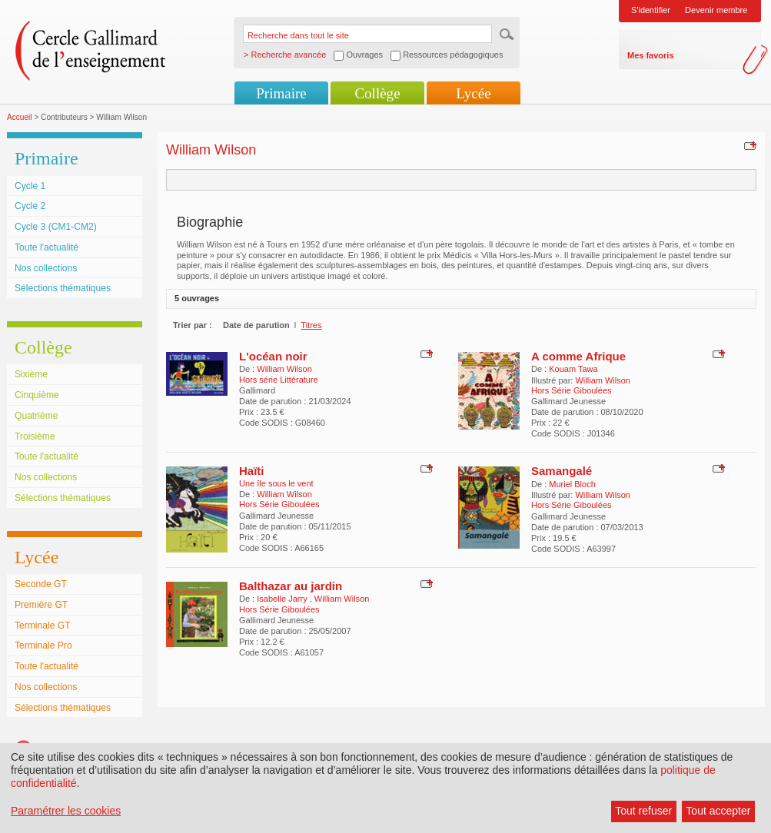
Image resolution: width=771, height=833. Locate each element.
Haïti (251, 470)
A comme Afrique (578, 356)
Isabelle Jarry (283, 598)
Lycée (473, 93)
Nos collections (46, 268)
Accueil (19, 117)
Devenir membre (716, 10)
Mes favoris (650, 55)
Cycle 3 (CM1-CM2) (56, 226)
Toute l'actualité (46, 247)
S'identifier (650, 10)
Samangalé (561, 470)
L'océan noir (273, 356)
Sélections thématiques (63, 288)
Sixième (31, 374)
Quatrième (36, 415)
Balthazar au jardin (290, 585)
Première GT (41, 604)
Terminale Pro (43, 645)
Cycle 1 (30, 186)
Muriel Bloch (572, 484)
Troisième (35, 436)
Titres (311, 325)
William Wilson (284, 368)
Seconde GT (41, 584)
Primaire (281, 93)
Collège (377, 93)
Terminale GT (43, 625)
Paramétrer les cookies (66, 811)
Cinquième (37, 395)
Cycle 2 (30, 206)
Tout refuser (643, 811)
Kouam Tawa (573, 368)
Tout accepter (718, 811)
